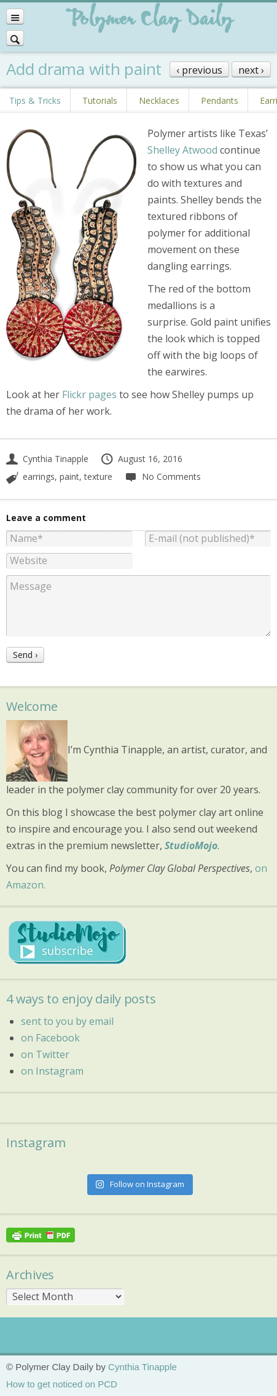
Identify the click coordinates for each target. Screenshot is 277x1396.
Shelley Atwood (182, 150)
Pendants (219, 100)
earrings (39, 476)
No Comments (162, 476)
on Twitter (45, 1054)
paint (69, 476)
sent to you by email (67, 1021)
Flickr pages (89, 394)
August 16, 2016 (141, 459)
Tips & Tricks (35, 100)
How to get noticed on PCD (61, 1384)
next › (251, 70)
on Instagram (52, 1071)
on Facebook (50, 1038)
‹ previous (199, 70)
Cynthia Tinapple (47, 459)
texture (98, 476)
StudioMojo (191, 845)
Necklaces (159, 100)
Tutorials (99, 100)
